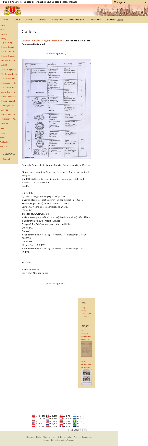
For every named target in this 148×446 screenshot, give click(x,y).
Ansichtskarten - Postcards (9, 87)
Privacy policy (66, 437)
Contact (42, 19)
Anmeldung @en (76, 19)
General (6, 159)
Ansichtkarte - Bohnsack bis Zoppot (9, 92)
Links (2, 128)
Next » (62, 53)
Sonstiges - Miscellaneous (9, 105)
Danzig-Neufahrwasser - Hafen (86, 364)
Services (111, 19)
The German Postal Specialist (9, 74)
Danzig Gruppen (8, 56)
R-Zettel (85, 316)
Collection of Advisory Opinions (9, 119)
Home (5, 19)
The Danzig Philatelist (9, 69)
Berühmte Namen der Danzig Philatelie (9, 114)
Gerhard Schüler (8, 60)
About (17, 19)
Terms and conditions (83, 437)
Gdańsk (4, 123)
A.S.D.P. (4, 65)
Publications (95, 19)
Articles (4, 110)
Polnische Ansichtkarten (9, 96)
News (2, 137)
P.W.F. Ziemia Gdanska (9, 51)
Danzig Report (7, 47)
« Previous (52, 53)
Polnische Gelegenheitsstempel (47, 40)
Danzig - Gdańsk (8, 101)
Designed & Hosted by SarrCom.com (59, 440)
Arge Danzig (6, 42)
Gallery (29, 19)
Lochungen (86, 313)
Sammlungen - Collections (9, 83)
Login (2, 133)
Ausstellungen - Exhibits (9, 78)
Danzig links (57, 19)
